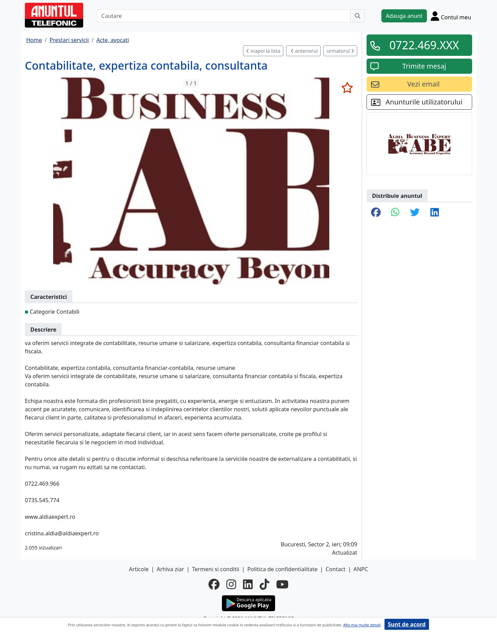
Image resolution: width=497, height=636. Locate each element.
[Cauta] (357, 15)
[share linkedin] (435, 212)
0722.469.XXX (424, 45)
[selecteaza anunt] (347, 87)
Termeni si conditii (215, 569)
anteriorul (304, 51)
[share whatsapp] (395, 212)
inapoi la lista (263, 51)
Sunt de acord (407, 624)
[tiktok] (264, 584)
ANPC (360, 569)
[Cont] (451, 16)
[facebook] (214, 584)
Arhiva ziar (170, 569)
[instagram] (231, 584)
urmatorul (340, 51)
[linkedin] (248, 584)
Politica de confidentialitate (282, 569)
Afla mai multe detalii (362, 624)
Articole (139, 569)
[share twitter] (415, 212)
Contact (335, 569)
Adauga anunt (404, 16)
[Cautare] (224, 15)
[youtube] (282, 584)
